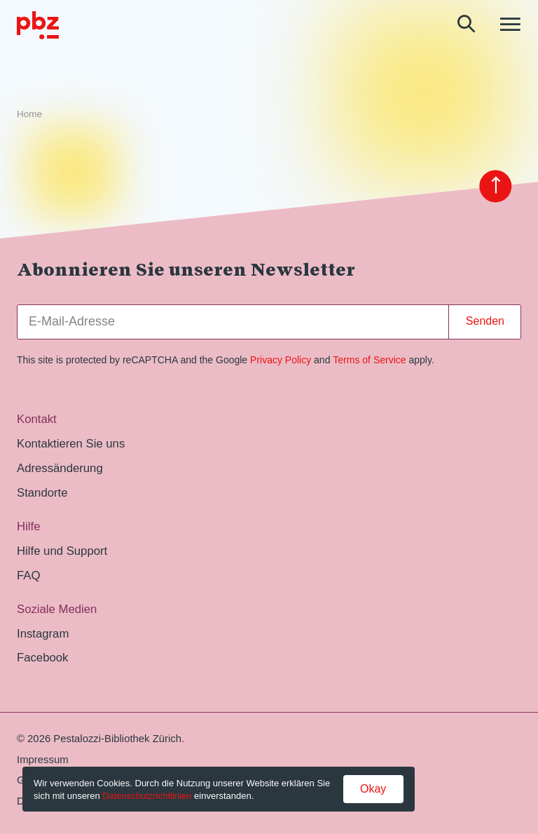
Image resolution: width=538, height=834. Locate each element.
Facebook (42, 657)
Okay (373, 789)
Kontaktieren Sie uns (71, 443)
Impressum (43, 759)
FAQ (28, 575)
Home (29, 114)
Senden (485, 321)
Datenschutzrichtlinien (146, 796)
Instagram (43, 633)
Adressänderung (60, 468)
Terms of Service (369, 359)
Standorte (42, 492)
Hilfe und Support (62, 551)
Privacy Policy (280, 359)
